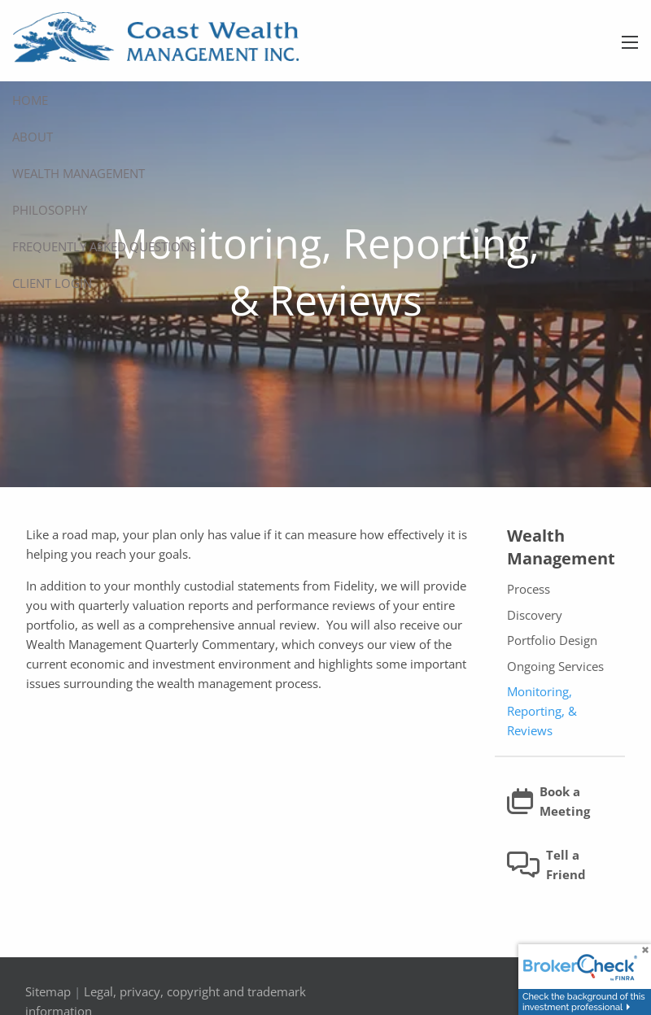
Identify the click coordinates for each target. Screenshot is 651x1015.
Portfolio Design (552, 641)
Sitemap (48, 992)
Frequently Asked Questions (104, 246)
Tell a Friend (546, 865)
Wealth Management (78, 173)
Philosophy (49, 210)
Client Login (52, 283)
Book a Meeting (548, 802)
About (32, 137)
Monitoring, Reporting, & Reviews (542, 711)
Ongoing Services (555, 667)
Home (30, 100)
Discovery (534, 616)
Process (528, 590)
